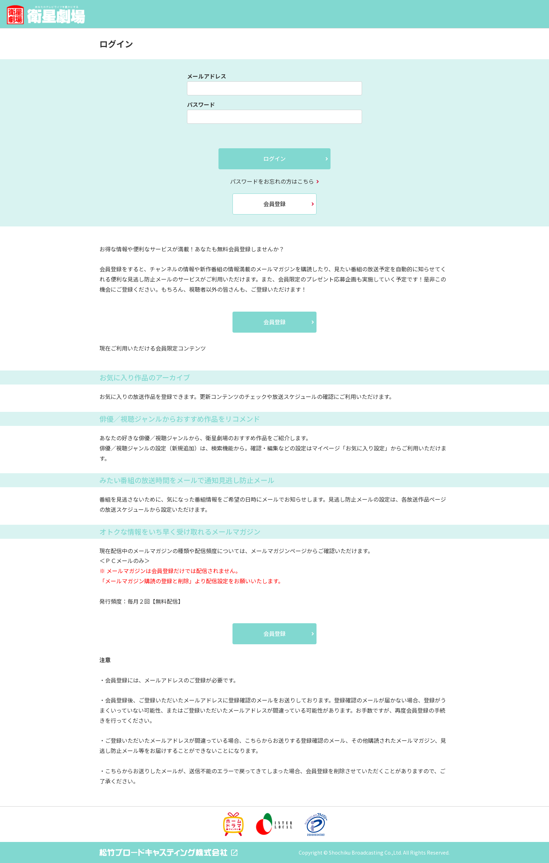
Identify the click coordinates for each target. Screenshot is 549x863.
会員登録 (274, 203)
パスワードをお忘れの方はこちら (272, 181)
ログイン (274, 158)
